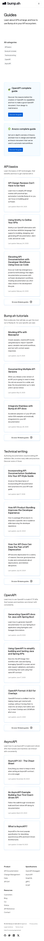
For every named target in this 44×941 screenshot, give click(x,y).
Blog (5, 898)
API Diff (7, 882)
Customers (8, 895)
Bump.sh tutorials (10, 51)
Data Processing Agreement (12, 930)
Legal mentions (8, 927)
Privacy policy (34, 923)
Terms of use (19, 927)
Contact (7, 912)
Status (6, 905)
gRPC (28, 882)
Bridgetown (23, 923)
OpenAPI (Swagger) (33, 871)
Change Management (12, 874)
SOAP (28, 885)
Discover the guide (15, 114)
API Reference (9, 909)
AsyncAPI (8, 63)
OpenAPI (7, 59)
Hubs (6, 878)
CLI (5, 902)
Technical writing (10, 55)
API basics (8, 47)
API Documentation (11, 871)
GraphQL (29, 878)
